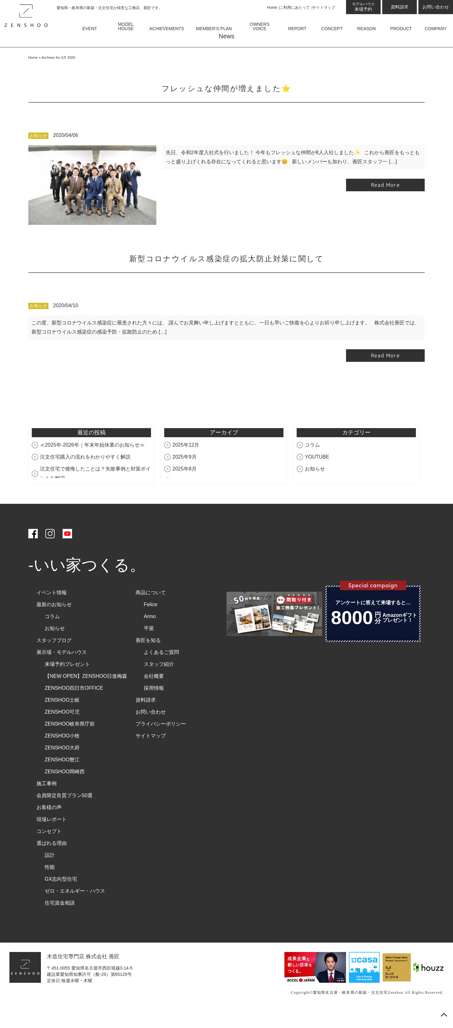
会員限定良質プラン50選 (64, 814)
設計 (50, 874)
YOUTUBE (317, 475)
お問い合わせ (435, 6)
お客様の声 (49, 826)
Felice (150, 623)
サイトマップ (323, 7)
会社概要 (154, 695)
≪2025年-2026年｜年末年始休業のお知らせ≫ (92, 463)
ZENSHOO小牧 (62, 754)
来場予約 (363, 7)
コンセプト (49, 850)
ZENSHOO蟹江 (62, 778)
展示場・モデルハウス (61, 671)
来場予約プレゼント (67, 683)
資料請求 (399, 6)
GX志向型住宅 (61, 897)
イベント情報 (51, 611)
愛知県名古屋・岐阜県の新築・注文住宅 (350, 1011)
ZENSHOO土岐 (62, 718)
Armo (150, 635)
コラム (312, 463)
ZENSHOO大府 (62, 766)
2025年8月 (184, 487)
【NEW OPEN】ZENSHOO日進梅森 (86, 695)
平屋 (149, 647)
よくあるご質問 (161, 671)
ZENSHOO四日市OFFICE (74, 707)
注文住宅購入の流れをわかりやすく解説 (85, 475)
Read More (385, 203)
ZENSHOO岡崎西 (65, 790)
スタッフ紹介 (159, 683)
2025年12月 (185, 463)
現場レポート (51, 838)
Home (272, 7)
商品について (151, 611)
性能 (50, 886)
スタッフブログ (54, 659)
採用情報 (154, 707)
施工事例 (46, 802)
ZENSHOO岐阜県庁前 (70, 742)
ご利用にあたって (295, 7)
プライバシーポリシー (161, 742)
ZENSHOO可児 (62, 730)
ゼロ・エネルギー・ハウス (75, 909)
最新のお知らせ (54, 623)
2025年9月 (184, 475)
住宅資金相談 (60, 921)
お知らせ (38, 154)
